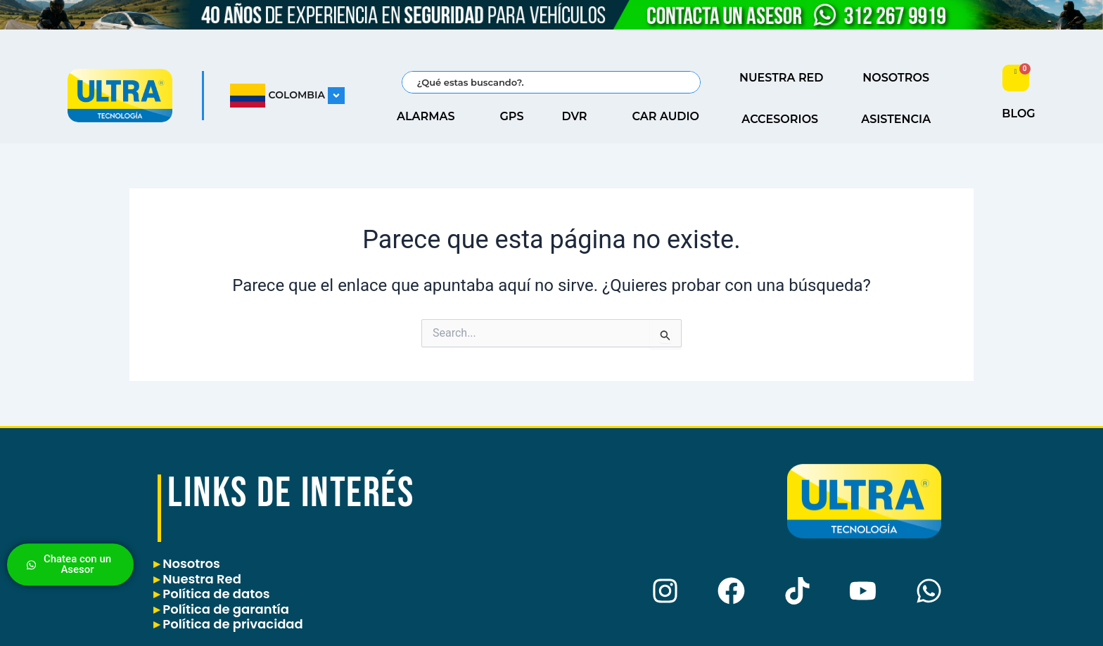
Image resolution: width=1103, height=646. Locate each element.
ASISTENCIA (899, 119)
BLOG (1018, 113)
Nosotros (186, 563)
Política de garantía (221, 609)
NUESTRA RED (785, 78)
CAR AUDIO (669, 117)
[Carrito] (1015, 78)
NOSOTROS (899, 78)
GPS (512, 116)
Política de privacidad (228, 624)
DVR (578, 117)
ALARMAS (429, 117)
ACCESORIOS (783, 119)
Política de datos (211, 593)
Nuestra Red (197, 579)
